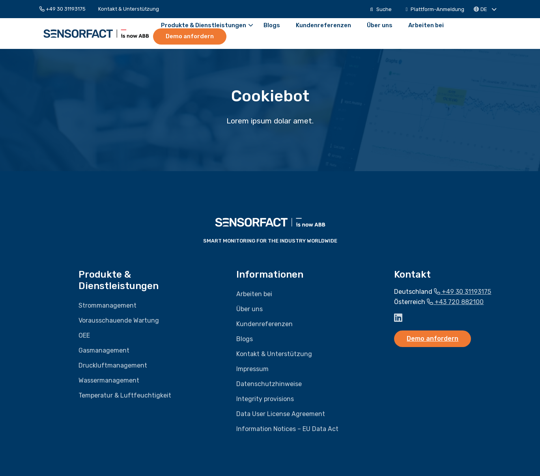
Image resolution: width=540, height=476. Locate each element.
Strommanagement (107, 305)
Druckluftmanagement (112, 365)
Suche (380, 9)
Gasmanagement (103, 350)
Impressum (252, 369)
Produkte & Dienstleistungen (207, 25)
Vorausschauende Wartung (118, 320)
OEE (84, 335)
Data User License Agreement (280, 414)
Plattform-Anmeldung (435, 9)
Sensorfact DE (96, 33)
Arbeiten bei (426, 25)
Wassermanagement (108, 380)
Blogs (271, 25)
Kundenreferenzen (323, 25)
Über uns (379, 25)
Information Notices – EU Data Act (287, 429)
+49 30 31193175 (62, 8)
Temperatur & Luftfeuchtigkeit (124, 395)
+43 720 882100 (455, 302)
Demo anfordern (190, 36)
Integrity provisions (265, 399)
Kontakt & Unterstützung (128, 8)
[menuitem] (65, 8)
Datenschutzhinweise (269, 384)
